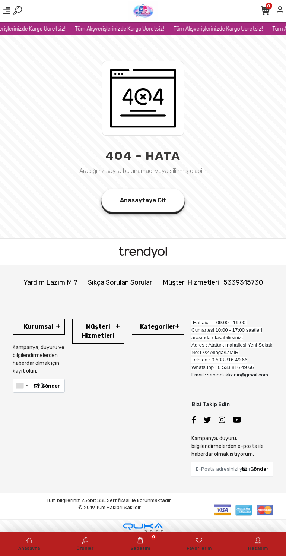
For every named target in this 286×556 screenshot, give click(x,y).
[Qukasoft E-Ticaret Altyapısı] (143, 528)
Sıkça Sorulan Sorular (120, 282)
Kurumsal (38, 326)
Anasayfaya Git (143, 200)
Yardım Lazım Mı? (50, 282)
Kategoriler (158, 326)
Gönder (47, 386)
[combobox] (21, 385)
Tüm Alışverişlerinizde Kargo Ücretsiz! (130, 29)
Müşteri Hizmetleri (213, 282)
